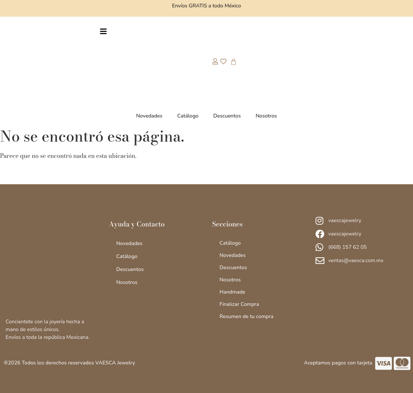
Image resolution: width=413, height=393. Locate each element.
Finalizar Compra (239, 304)
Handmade (232, 291)
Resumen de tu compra (246, 316)
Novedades (149, 115)
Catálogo (187, 115)
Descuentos (227, 115)
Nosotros (266, 115)
